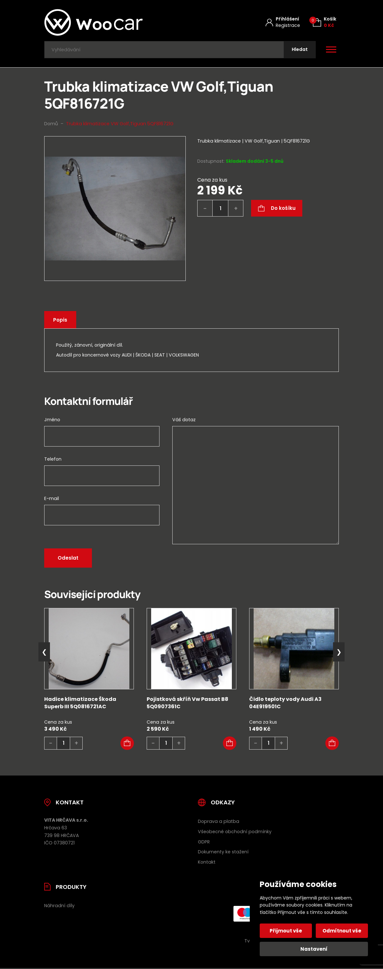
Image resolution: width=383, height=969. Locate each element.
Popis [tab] (60, 320)
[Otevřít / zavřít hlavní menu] (331, 50)
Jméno (52, 420)
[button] (127, 744)
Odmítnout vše (341, 930)
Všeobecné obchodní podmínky (235, 832)
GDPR (204, 842)
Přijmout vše (286, 930)
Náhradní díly (59, 906)
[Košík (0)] (324, 22)
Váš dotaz (184, 420)
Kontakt (207, 863)
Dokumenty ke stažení (223, 853)
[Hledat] (299, 50)
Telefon (52, 460)
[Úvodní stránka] (110, 22)
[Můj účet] (283, 22)
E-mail (51, 499)
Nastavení (314, 949)
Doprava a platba (218, 822)
